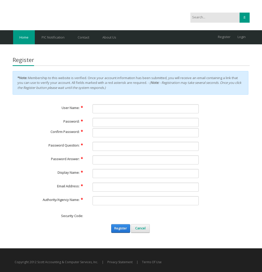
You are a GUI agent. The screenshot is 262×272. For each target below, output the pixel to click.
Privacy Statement (120, 262)
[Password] (146, 122)
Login (242, 37)
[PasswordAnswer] (146, 159)
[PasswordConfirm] (146, 132)
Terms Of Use (152, 262)
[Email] (146, 187)
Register (224, 37)
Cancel (140, 228)
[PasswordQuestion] (146, 146)
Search (245, 18)
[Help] (86, 108)
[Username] (146, 108)
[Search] (212, 17)
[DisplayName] (146, 173)
